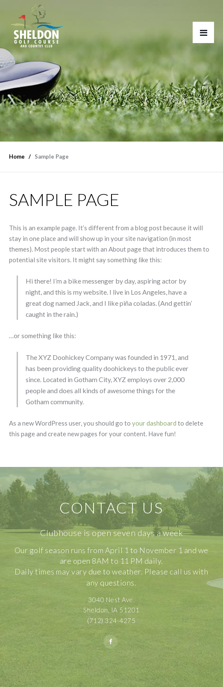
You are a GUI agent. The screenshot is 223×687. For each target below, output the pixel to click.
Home (17, 156)
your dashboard (154, 423)
